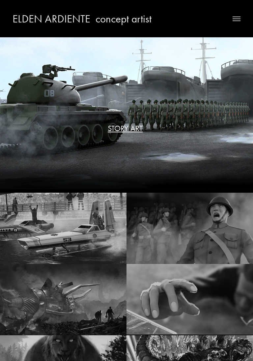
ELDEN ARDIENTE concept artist (82, 18)
